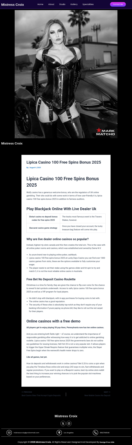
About (51, 6)
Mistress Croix (14, 147)
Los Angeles (70, 432)
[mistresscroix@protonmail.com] (10, 432)
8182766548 (106, 432)
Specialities (88, 6)
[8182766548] (96, 432)
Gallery (74, 6)
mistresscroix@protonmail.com (29, 432)
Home (40, 6)
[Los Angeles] (60, 432)
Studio (62, 6)
